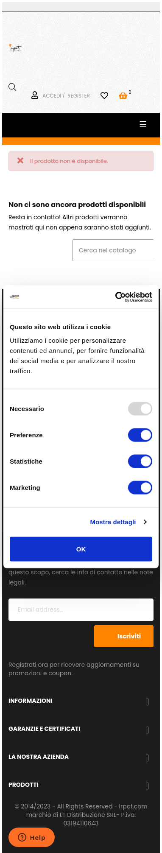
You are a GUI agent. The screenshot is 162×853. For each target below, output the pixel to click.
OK (81, 548)
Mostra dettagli (113, 522)
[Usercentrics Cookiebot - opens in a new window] (116, 296)
